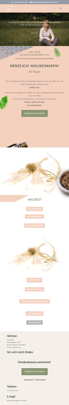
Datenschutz (40, 379)
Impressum (28, 379)
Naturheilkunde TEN (34, 225)
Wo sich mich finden (20, 352)
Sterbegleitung (34, 322)
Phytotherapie (35, 280)
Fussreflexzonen (34, 209)
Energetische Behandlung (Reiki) (34, 301)
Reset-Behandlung (34, 216)
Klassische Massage (34, 289)
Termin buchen (34, 113)
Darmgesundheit (35, 313)
